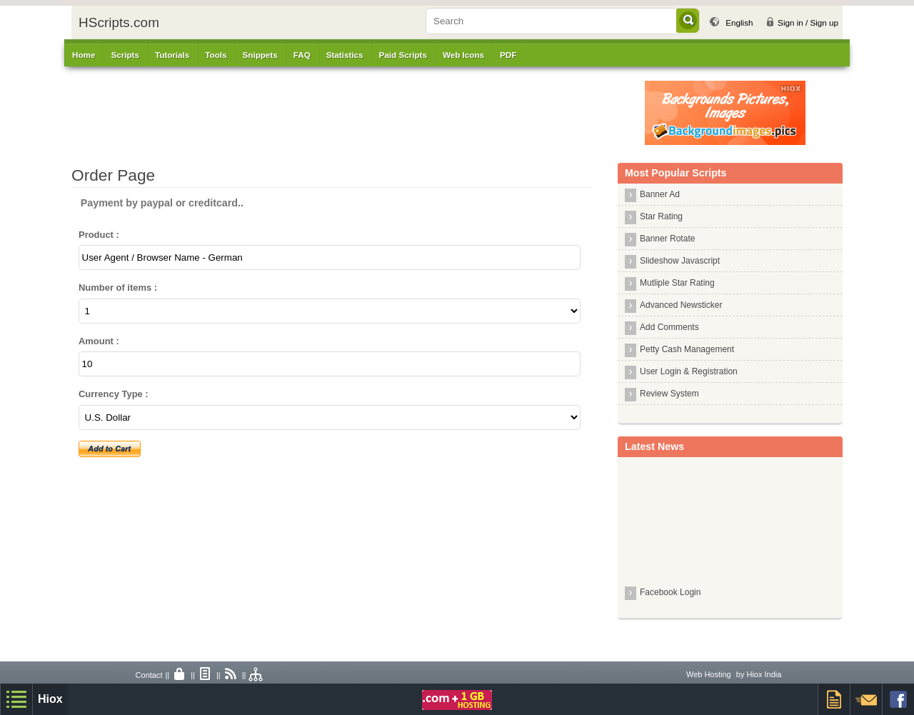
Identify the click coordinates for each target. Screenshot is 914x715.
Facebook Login (670, 594)
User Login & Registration (689, 371)
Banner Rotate (667, 239)
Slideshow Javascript (680, 261)
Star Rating (661, 216)
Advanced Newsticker (681, 305)
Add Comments (669, 327)
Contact (149, 675)
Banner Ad (660, 194)
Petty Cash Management (687, 349)
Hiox (50, 699)
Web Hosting (708, 674)
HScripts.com (119, 22)
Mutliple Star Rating (677, 283)
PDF (508, 54)
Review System (669, 394)
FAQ (302, 54)
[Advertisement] (368, 113)
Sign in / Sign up (808, 22)
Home (83, 54)
